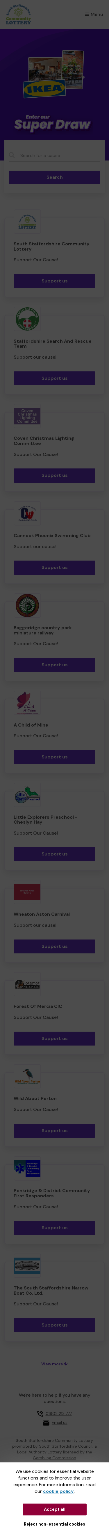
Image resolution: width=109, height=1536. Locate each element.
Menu (94, 14)
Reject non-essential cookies (54, 1524)
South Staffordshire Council (65, 1446)
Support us (55, 281)
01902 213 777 (59, 1413)
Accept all (54, 1509)
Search (55, 177)
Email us (59, 1422)
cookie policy (58, 1491)
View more (54, 1364)
